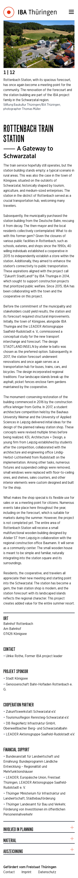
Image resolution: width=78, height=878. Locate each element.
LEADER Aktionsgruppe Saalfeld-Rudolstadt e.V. (40, 734)
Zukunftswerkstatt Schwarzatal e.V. (31, 712)
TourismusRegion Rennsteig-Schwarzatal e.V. (37, 717)
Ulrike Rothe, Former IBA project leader (34, 656)
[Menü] (71, 12)
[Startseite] (30, 9)
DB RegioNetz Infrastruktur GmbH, (31, 723)
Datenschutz (47, 872)
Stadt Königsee (17, 678)
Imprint (26, 872)
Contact (9, 872)
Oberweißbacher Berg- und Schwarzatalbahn (35, 728)
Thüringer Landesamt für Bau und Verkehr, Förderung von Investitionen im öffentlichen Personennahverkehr (34, 809)
